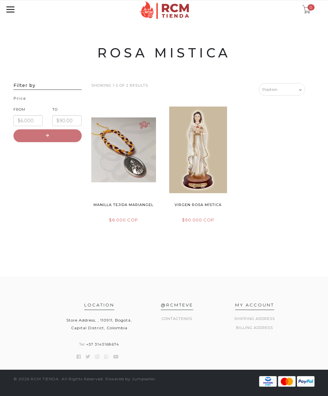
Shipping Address (254, 318)
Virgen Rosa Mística (198, 204)
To (55, 109)
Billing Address (254, 327)
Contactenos (177, 318)
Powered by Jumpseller (130, 378)
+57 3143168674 (102, 344)
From (19, 109)
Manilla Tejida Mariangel (123, 204)
